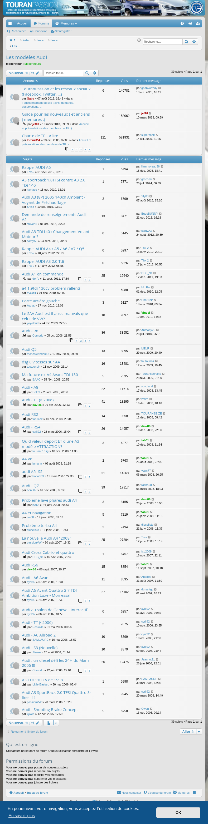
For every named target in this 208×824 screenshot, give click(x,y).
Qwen (31, 711)
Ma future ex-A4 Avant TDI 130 (50, 371)
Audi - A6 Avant (36, 574)
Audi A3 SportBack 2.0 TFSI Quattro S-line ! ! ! (56, 692)
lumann (37, 460)
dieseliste (33, 527)
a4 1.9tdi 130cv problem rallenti (51, 285)
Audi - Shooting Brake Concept (50, 706)
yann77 (146, 467)
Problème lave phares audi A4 (49, 497)
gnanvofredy (149, 85)
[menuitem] (163, 23)
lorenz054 (33, 137)
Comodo (37, 332)
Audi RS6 (30, 562)
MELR (145, 345)
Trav (144, 534)
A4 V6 (27, 455)
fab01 (145, 437)
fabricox (37, 416)
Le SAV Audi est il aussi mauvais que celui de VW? (55, 313)
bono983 (38, 473)
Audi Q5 (29, 346)
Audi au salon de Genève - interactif (54, 606)
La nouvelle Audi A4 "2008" (46, 535)
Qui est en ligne (22, 741)
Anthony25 (148, 327)
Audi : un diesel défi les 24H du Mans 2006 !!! (55, 660)
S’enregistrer (63, 31)
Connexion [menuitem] (191, 24)
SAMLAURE (40, 636)
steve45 (32, 221)
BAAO (36, 376)
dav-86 (37, 401)
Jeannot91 (148, 656)
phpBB (92, 798)
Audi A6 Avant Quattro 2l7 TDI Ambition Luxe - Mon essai (49, 590)
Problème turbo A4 (39, 522)
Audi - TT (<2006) (37, 619)
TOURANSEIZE (151, 410)
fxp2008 (146, 548)
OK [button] (178, 813)
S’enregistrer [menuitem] (199, 24)
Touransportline (151, 370)
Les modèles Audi (26, 54)
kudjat (31, 302)
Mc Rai (145, 284)
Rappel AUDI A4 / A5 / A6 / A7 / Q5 (53, 245)
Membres (67, 23)
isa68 (35, 502)
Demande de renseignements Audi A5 (54, 214)
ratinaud (146, 481)
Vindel (145, 309)
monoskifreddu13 (38, 351)
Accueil (22, 23)
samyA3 (32, 238)
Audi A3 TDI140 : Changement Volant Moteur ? (55, 231)
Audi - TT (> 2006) (38, 396)
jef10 (35, 121)
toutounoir (33, 363)
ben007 (32, 487)
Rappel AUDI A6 (36, 164)
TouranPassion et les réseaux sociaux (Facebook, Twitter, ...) (56, 88)
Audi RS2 (30, 411)
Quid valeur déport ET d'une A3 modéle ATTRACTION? (50, 441)
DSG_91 (146, 270)
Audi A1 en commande (43, 271)
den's (35, 275)
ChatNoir (147, 297)
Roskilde (37, 624)
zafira (144, 396)
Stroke (36, 649)
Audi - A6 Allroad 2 (39, 632)
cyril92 (36, 428)
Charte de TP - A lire (40, 132)
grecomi (146, 176)
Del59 (36, 389)
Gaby (30, 95)
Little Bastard (40, 681)
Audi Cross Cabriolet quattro (48, 549)
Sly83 (30, 203)
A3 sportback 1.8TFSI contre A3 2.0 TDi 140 (53, 179)
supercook (148, 132)
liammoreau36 (150, 163)
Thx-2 (30, 169)
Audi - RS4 (31, 424)
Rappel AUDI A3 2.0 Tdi (43, 258)
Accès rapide (11, 24)
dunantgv (147, 586)
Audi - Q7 (30, 482)
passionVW (34, 539)
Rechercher (18, 31)
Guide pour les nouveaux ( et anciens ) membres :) (56, 113)
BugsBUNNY (149, 210)
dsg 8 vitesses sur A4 (41, 359)
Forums (43, 23)
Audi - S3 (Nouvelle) (39, 644)
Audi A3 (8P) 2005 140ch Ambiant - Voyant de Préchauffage (53, 196)
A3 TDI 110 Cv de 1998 (42, 676)
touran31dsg (40, 448)
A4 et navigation (36, 509)
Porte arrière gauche (41, 297)
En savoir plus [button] (21, 815)
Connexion (40, 31)
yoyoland (32, 320)
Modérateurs (33, 60)
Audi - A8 (30, 384)
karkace (32, 186)
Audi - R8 (30, 327)
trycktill (31, 290)
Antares (146, 573)
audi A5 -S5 (32, 468)
